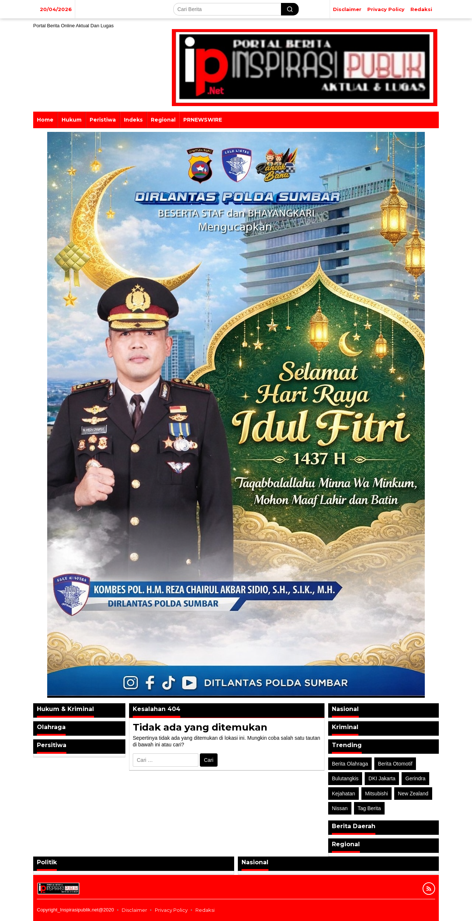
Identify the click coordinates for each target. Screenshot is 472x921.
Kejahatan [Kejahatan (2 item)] (343, 793)
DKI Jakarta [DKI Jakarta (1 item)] (381, 778)
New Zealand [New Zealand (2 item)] (413, 793)
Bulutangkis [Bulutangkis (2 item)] (345, 778)
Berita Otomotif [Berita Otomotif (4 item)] (395, 764)
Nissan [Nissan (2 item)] (340, 808)
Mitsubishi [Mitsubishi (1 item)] (376, 793)
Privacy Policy (171, 910)
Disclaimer (134, 910)
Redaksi (205, 910)
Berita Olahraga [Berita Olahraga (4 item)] (350, 764)
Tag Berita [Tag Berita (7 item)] (369, 808)
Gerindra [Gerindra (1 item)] (415, 778)
